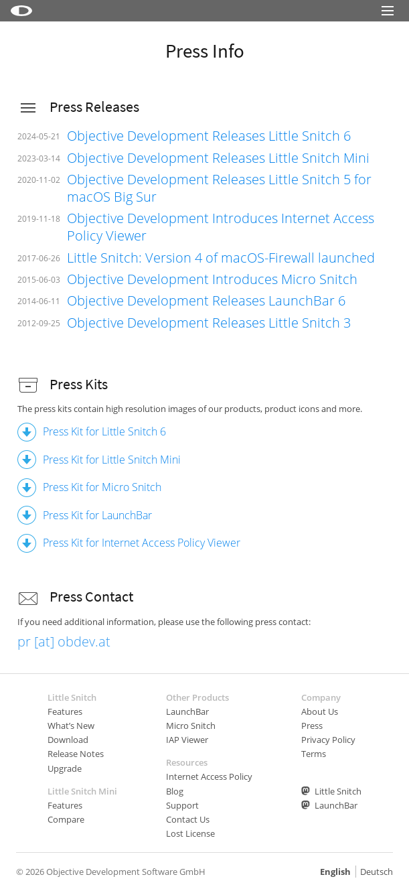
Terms (313, 754)
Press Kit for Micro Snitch (102, 487)
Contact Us (188, 819)
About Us (319, 711)
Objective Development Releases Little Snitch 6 (209, 136)
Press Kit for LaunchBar (97, 515)
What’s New (71, 725)
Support (182, 805)
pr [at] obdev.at (63, 641)
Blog (174, 791)
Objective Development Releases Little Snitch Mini (218, 158)
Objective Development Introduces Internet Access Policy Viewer (220, 227)
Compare (66, 819)
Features (65, 711)
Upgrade (65, 768)
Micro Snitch (191, 725)
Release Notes (76, 754)
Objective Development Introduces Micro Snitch (212, 279)
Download (68, 740)
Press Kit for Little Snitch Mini (112, 459)
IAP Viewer (187, 740)
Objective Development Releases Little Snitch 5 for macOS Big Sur (219, 188)
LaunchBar (187, 711)
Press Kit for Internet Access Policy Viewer (141, 542)
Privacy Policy (328, 740)
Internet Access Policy (209, 776)
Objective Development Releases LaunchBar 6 (206, 300)
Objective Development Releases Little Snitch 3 (209, 323)
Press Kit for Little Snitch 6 (104, 431)
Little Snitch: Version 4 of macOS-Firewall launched (221, 258)
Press (312, 725)
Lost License (190, 833)
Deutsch (376, 872)
